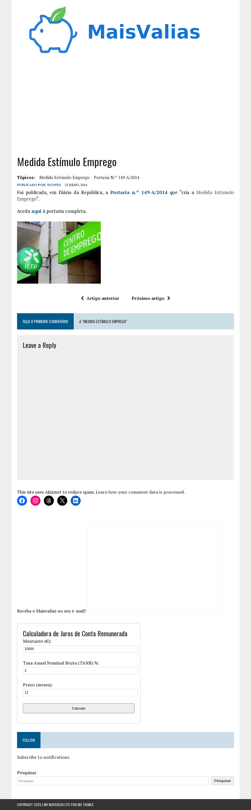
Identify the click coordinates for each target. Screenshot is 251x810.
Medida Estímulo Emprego (64, 177)
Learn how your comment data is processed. (140, 492)
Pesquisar (26, 772)
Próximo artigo (151, 298)
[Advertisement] (125, 107)
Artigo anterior (100, 298)
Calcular (79, 708)
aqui (36, 211)
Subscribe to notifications (43, 757)
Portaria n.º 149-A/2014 (116, 177)
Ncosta (54, 185)
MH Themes (86, 804)
